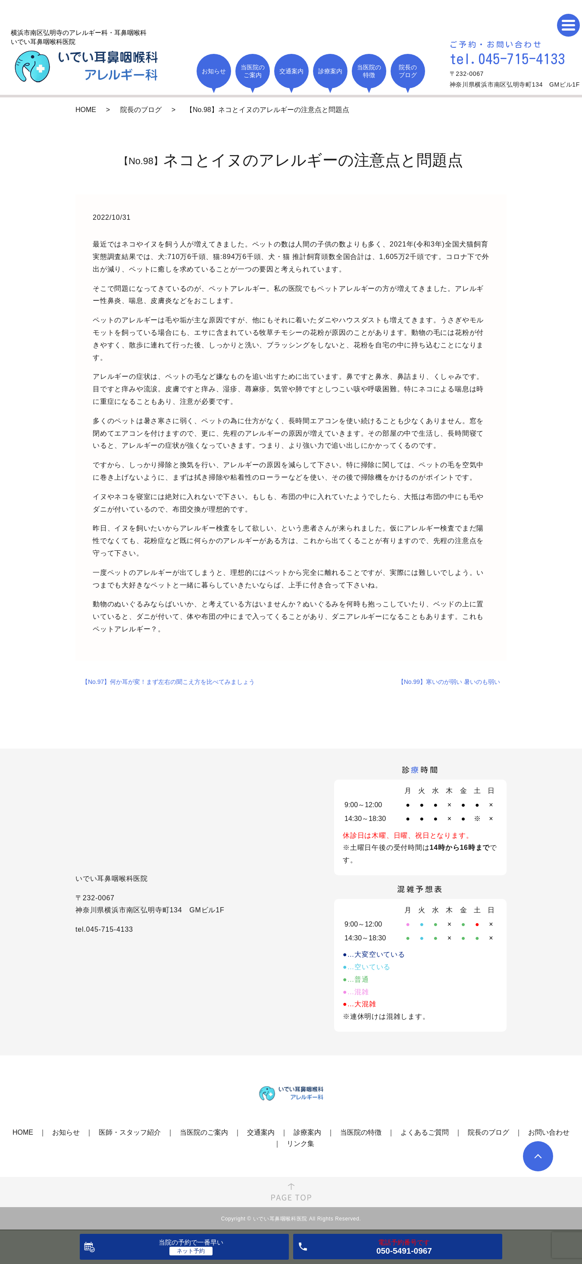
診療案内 (307, 1132)
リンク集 (300, 1143)
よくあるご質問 (425, 1132)
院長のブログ (141, 109)
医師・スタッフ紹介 (130, 1132)
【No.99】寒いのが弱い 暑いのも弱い (449, 681)
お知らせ (66, 1132)
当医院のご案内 (204, 1132)
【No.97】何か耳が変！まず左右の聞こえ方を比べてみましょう (168, 681)
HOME (85, 109)
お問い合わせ (548, 1132)
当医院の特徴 (361, 1132)
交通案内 (261, 1132)
